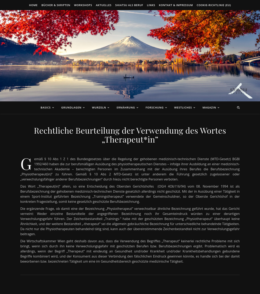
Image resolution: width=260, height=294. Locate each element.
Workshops (83, 5)
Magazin (209, 107)
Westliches (183, 107)
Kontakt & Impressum (176, 5)
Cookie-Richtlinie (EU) (214, 5)
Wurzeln (99, 107)
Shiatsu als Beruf (129, 5)
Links (151, 5)
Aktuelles (104, 5)
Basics (46, 107)
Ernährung (126, 107)
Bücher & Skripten (55, 5)
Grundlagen (71, 107)
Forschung (155, 107)
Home (33, 5)
